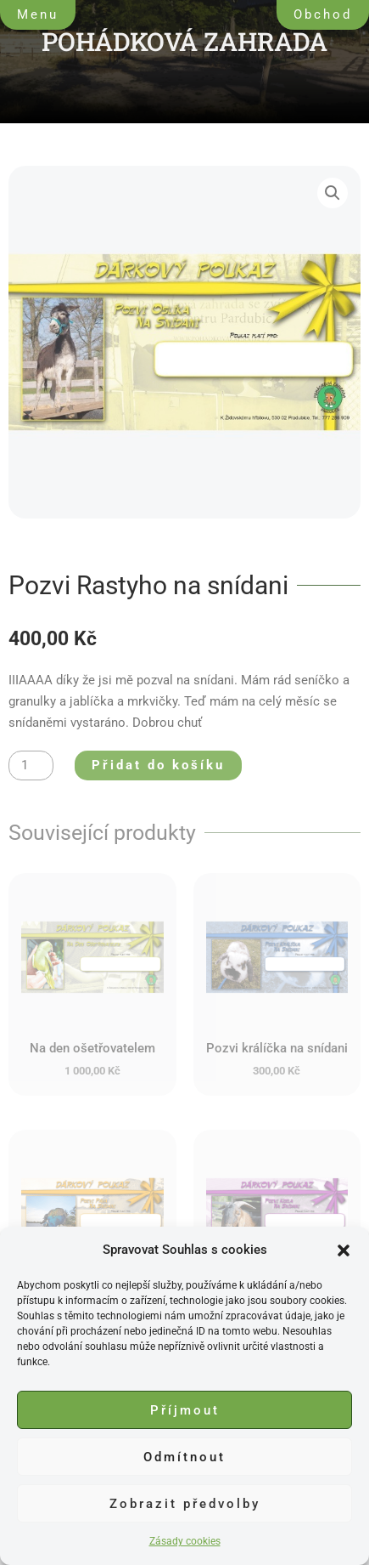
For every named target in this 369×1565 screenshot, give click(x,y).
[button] (343, 1250)
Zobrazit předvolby (184, 1503)
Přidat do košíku (158, 765)
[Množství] (30, 765)
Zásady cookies (185, 1541)
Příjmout (185, 1410)
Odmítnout (184, 1457)
